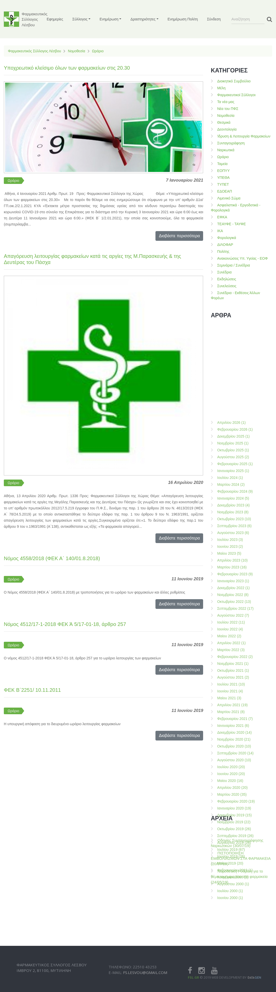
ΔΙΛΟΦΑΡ (225, 245)
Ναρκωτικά (225, 150)
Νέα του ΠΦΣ (227, 109)
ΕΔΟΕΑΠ (224, 191)
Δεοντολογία (226, 129)
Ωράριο (97, 51)
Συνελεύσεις (226, 286)
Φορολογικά (226, 238)
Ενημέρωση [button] (109, 19)
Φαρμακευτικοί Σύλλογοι (236, 95)
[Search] (248, 19)
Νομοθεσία (76, 51)
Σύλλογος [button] (79, 19)
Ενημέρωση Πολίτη (183, 19)
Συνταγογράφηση (231, 143)
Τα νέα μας (225, 102)
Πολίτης (223, 251)
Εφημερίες (55, 19)
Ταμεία (222, 164)
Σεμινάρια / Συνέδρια (233, 265)
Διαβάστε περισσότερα (179, 236)
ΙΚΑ (220, 231)
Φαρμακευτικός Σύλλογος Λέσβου (34, 51)
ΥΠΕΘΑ (223, 177)
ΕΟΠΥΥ (223, 171)
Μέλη (221, 88)
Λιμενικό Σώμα (228, 198)
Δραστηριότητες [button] (142, 19)
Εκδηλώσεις (226, 279)
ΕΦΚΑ (222, 217)
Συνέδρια (224, 272)
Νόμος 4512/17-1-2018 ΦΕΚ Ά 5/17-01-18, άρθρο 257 (65, 624)
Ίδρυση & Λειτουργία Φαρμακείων (243, 136)
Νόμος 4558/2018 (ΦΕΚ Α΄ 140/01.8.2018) (52, 558)
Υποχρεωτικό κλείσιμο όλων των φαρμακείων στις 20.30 (67, 68)
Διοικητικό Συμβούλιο (234, 81)
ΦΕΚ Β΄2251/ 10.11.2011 (32, 690)
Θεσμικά (223, 122)
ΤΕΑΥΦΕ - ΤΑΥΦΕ (231, 224)
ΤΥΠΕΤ (223, 184)
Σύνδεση (214, 19)
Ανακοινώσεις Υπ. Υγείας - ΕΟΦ (242, 258)
